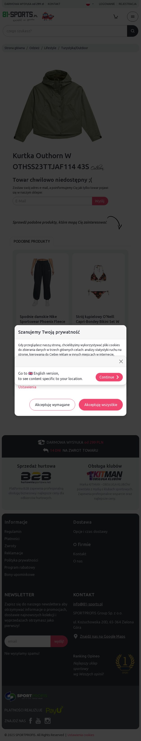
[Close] (121, 361)
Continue (109, 377)
